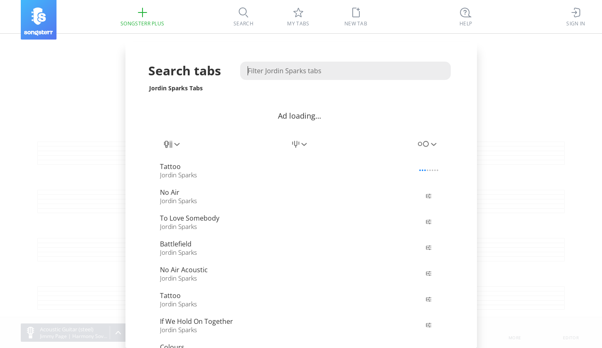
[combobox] (172, 149)
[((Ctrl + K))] (466, 16)
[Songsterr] (39, 20)
